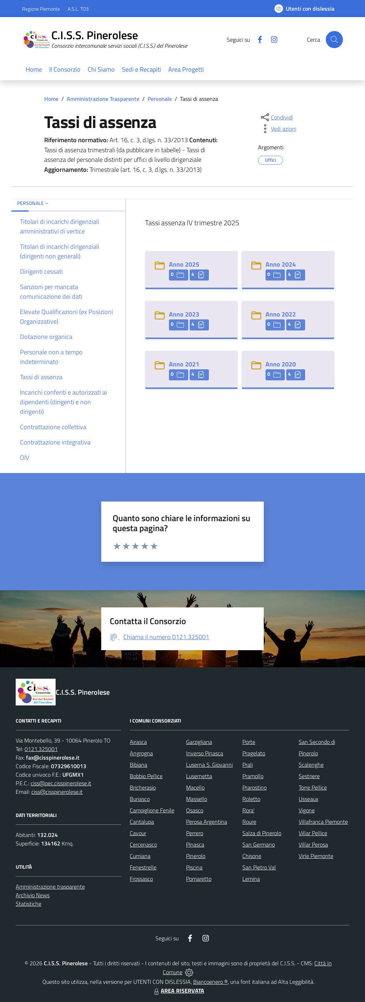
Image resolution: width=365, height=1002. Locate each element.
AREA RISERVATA (178, 990)
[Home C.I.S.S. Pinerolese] (109, 39)
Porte (248, 742)
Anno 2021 (184, 364)
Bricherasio (143, 787)
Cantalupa (142, 821)
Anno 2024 (281, 264)
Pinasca (195, 844)
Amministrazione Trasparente (103, 98)
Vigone (307, 810)
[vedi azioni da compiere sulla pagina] (278, 128)
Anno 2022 (281, 314)
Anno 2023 (184, 314)
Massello (196, 799)
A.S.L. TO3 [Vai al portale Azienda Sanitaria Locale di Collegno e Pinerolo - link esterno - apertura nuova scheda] (78, 8)
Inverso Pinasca (204, 753)
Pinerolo (195, 856)
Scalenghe (311, 764)
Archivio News (33, 895)
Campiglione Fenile (152, 810)
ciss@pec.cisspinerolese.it (61, 783)
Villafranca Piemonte (323, 821)
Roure (249, 821)
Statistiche (28, 903)
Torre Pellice (313, 787)
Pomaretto (198, 878)
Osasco (194, 810)
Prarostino (254, 787)
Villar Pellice (313, 833)
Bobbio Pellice (146, 776)
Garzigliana (199, 742)
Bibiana (138, 764)
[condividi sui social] (276, 117)
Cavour (138, 833)
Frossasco (141, 878)
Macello (195, 787)
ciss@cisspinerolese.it (57, 791)
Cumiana (140, 856)
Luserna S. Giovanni (209, 764)
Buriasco (140, 799)
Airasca (138, 742)
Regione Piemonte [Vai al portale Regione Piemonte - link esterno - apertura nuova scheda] (41, 8)
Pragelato (253, 753)
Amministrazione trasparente (50, 886)
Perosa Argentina (206, 821)
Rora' (248, 810)
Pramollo (252, 776)
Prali (247, 764)
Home (51, 98)
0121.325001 (41, 749)
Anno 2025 (184, 264)
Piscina (194, 867)
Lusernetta (199, 776)
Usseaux (308, 799)
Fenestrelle (143, 867)
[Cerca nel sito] (334, 39)
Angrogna (141, 753)
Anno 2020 (281, 364)
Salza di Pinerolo (261, 833)
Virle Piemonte (316, 856)
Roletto (251, 799)
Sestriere (309, 776)
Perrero (194, 833)
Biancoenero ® (210, 981)
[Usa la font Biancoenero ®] (304, 8)
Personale (160, 98)
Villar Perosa (313, 844)
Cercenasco (143, 844)
